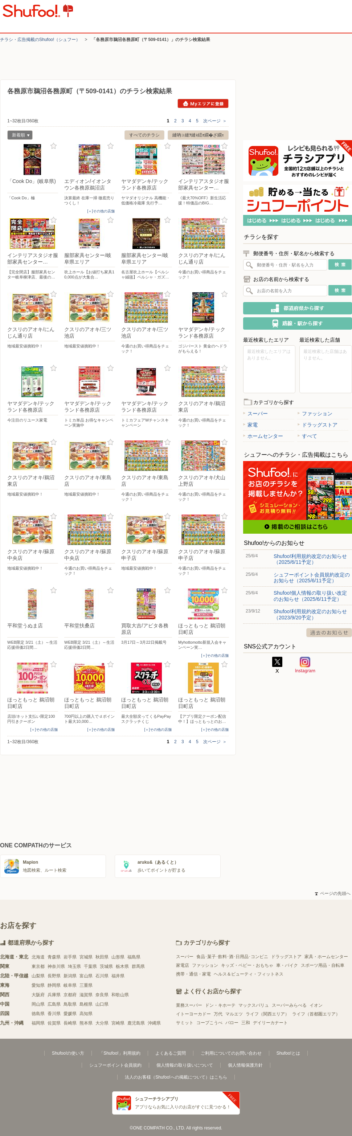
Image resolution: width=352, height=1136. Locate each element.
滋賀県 (86, 994)
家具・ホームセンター (326, 956)
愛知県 (38, 985)
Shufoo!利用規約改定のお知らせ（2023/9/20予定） (310, 614)
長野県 (54, 975)
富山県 (86, 975)
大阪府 (38, 994)
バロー (231, 1022)
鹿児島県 (136, 1023)
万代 (218, 1014)
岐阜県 (70, 985)
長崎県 (70, 1023)
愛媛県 (70, 1013)
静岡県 (54, 985)
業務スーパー (189, 1005)
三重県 (86, 985)
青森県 (54, 957)
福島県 (133, 957)
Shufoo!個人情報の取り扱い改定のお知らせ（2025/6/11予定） (310, 596)
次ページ (215, 120)
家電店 (182, 965)
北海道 (38, 957)
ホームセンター (263, 436)
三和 (245, 1022)
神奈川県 (56, 966)
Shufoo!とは (288, 1053)
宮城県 (86, 957)
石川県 (102, 975)
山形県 (117, 957)
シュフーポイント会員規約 (115, 1065)
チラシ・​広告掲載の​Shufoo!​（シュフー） (40, 39)
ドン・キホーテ (220, 1005)
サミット (184, 1022)
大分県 (102, 1023)
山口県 (102, 1004)
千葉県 (90, 966)
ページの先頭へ (333, 893)
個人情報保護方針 (245, 1065)
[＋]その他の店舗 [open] (101, 211)
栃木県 (122, 966)
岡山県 (38, 1004)
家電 (250, 425)
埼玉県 (74, 966)
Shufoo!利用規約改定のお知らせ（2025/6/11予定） (310, 559)
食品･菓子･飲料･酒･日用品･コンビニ (232, 956)
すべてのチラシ (144, 135)
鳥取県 (70, 1004)
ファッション (315, 413)
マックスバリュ (253, 1005)
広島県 (54, 1004)
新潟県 (70, 975)
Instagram (305, 665)
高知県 (86, 1013)
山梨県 (38, 975)
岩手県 (70, 957)
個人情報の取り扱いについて (184, 1065)
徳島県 (38, 1013)
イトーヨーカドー (193, 1014)
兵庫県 (54, 994)
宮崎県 (117, 1023)
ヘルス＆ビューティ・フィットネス (248, 974)
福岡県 (38, 1023)
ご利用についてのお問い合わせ (231, 1053)
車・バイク (287, 965)
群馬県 (138, 966)
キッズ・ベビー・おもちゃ (247, 965)
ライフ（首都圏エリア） (316, 1014)
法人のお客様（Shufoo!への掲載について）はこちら (176, 1077)
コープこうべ (209, 1022)
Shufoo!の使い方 (68, 1053)
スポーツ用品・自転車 (322, 965)
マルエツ (234, 1014)
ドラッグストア (317, 425)
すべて (307, 436)
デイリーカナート (270, 1022)
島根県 (86, 1004)
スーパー (255, 413)
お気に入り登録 (53, 146)
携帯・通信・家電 (193, 974)
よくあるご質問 (170, 1053)
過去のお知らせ (329, 632)
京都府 (70, 994)
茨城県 (106, 966)
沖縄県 (154, 1023)
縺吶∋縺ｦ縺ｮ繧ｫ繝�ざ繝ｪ (198, 135)
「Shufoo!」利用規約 (119, 1053)
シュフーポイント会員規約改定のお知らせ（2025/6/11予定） (312, 577)
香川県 (54, 1013)
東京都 (38, 966)
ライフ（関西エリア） (267, 1014)
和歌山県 (120, 994)
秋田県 (102, 957)
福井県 (117, 975)
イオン (316, 1005)
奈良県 (102, 994)
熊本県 (86, 1023)
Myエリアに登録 (203, 103)
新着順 (18, 136)
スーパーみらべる (289, 1005)
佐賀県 (54, 1023)
